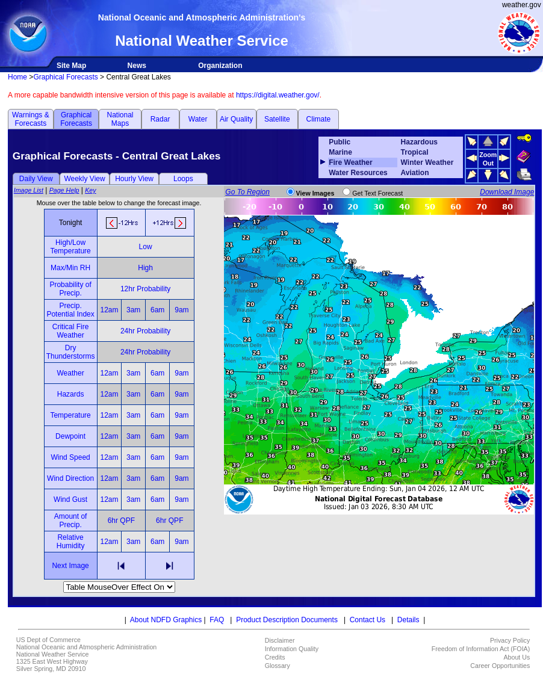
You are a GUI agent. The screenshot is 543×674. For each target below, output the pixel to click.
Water (198, 119)
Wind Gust (70, 499)
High (145, 268)
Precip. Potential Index (70, 309)
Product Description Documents (287, 620)
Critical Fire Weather (70, 331)
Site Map (71, 65)
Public (339, 142)
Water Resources (358, 172)
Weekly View (84, 179)
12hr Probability (145, 289)
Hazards (70, 394)
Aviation (415, 172)
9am (181, 310)
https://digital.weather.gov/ (278, 95)
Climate (318, 119)
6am (157, 310)
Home (17, 77)
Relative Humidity (71, 541)
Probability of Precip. (70, 288)
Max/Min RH (70, 268)
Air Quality (236, 119)
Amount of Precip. (70, 520)
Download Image (507, 192)
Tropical (415, 152)
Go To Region (247, 192)
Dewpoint (70, 436)
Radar (160, 119)
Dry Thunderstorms (70, 352)
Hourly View (134, 179)
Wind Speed (70, 457)
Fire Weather (350, 162)
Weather (70, 373)
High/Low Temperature (70, 246)
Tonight (70, 222)
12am (109, 310)
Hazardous (419, 142)
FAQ (216, 620)
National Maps (120, 119)
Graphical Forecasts (65, 77)
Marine (340, 152)
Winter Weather (427, 162)
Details (408, 620)
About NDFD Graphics (166, 620)
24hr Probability (145, 331)
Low (145, 247)
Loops (183, 179)
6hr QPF (121, 520)
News (137, 65)
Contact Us (367, 620)
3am (133, 310)
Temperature (70, 415)
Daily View (36, 179)
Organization (220, 65)
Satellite (277, 119)
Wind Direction (70, 478)
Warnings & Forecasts (30, 119)
